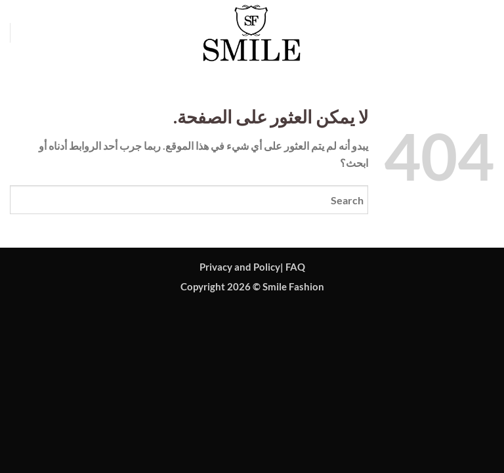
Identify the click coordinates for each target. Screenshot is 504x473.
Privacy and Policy (240, 267)
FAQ (295, 267)
